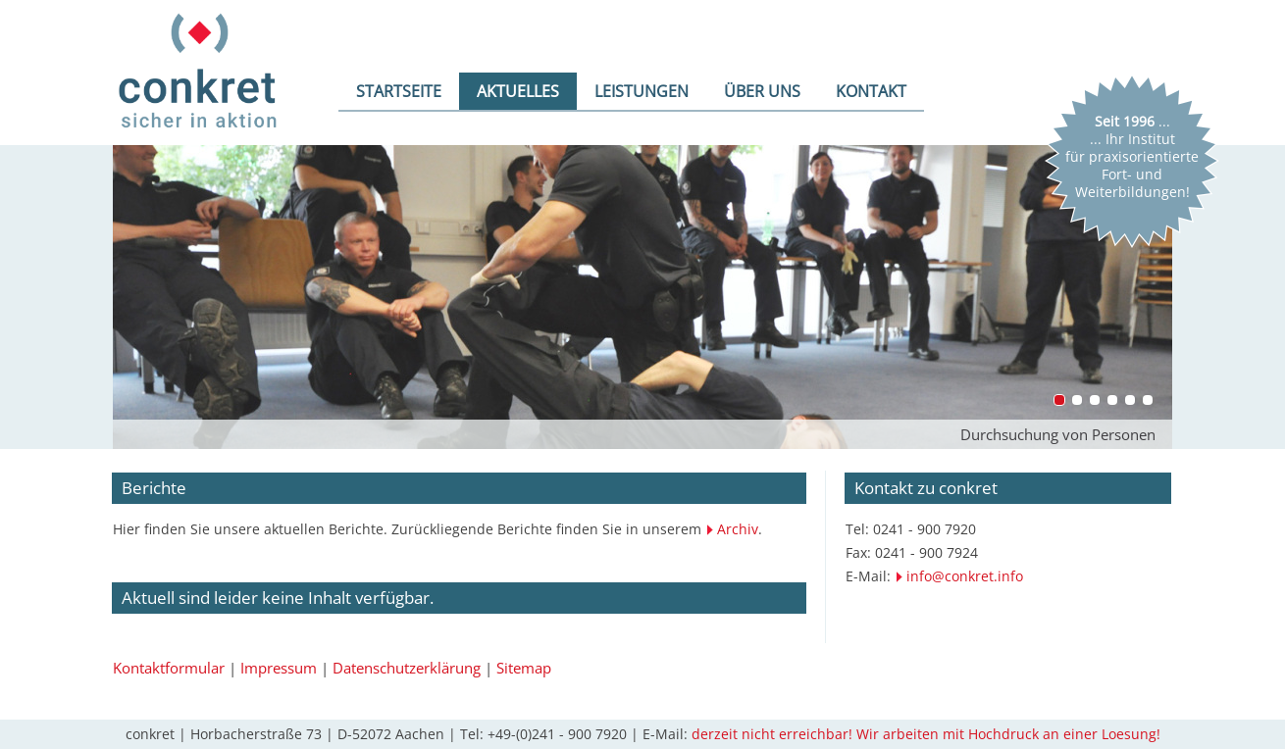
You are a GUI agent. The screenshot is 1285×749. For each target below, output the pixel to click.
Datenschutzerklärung (407, 667)
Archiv (737, 529)
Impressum (278, 667)
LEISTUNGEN (641, 91)
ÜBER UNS (762, 91)
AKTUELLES (518, 91)
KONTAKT (871, 91)
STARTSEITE (398, 91)
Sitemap (523, 667)
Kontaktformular (169, 667)
